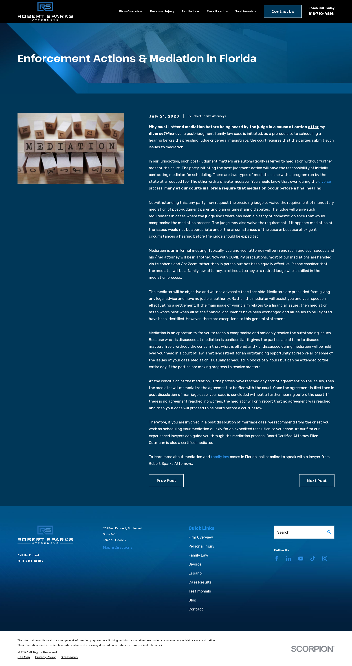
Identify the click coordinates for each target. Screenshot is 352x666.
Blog (192, 600)
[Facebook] (276, 558)
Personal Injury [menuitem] (162, 11)
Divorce (195, 564)
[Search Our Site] (329, 532)
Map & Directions (117, 547)
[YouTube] (300, 558)
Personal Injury (201, 546)
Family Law (198, 555)
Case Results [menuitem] (217, 11)
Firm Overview (201, 537)
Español (195, 573)
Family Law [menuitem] (190, 11)
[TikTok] (312, 558)
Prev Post (166, 480)
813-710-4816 (321, 13)
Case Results (200, 582)
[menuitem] (24, 657)
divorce (324, 181)
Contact (196, 609)
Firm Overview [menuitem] (130, 11)
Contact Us (282, 11)
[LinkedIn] (288, 558)
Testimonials (200, 591)
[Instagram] (324, 558)
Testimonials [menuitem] (245, 11)
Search (283, 532)
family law (220, 456)
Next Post (317, 480)
